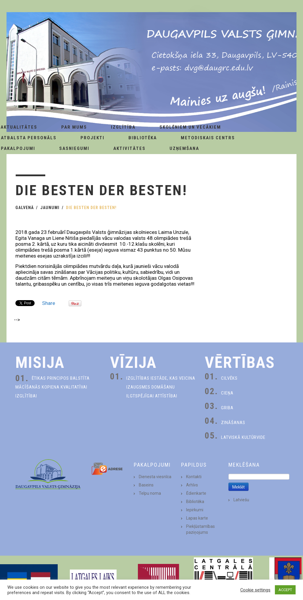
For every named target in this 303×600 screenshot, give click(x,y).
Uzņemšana (184, 148)
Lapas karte (197, 518)
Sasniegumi (74, 148)
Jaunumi (49, 207)
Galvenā (24, 207)
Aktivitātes (129, 148)
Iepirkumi (194, 509)
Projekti (92, 137)
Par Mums (74, 127)
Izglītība (123, 127)
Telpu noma (150, 493)
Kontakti (194, 476)
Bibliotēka (142, 137)
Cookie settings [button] (255, 590)
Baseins (146, 485)
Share (48, 303)
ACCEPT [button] (285, 590)
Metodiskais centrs (208, 137)
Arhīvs (192, 485)
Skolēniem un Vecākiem (190, 127)
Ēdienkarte (196, 493)
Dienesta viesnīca (155, 476)
